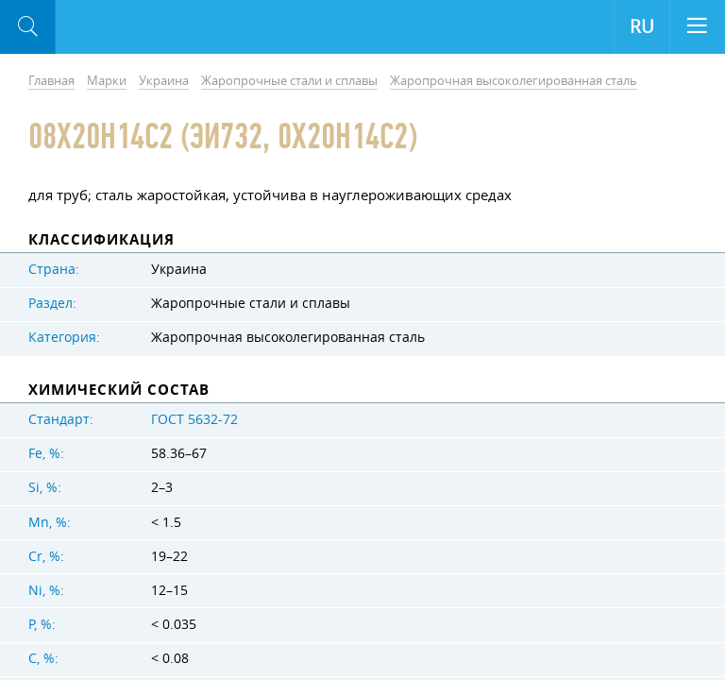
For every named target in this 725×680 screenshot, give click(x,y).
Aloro (133, 27)
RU (642, 26)
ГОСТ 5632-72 (194, 419)
